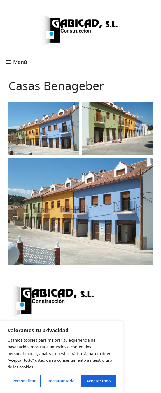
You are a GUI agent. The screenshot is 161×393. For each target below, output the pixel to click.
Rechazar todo (61, 381)
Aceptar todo (99, 381)
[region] (61, 357)
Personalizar (24, 381)
